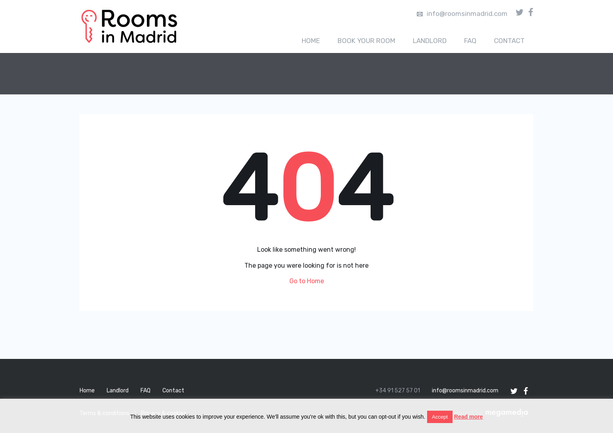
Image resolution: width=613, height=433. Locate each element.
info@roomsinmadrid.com (462, 14)
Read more (468, 416)
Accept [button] (440, 417)
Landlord (430, 41)
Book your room (366, 41)
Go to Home (306, 281)
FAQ (470, 41)
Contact (509, 41)
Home (311, 41)
